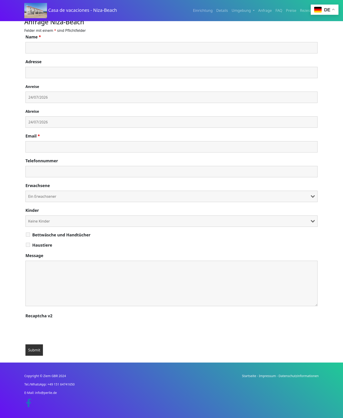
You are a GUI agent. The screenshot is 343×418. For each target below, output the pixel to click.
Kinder (32, 210)
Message (34, 255)
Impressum (267, 376)
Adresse (33, 61)
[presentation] (59, 330)
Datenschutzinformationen (298, 376)
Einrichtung (203, 10)
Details (222, 10)
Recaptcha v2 (38, 315)
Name (33, 37)
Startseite (249, 376)
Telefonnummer (41, 160)
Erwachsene (37, 185)
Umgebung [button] (241, 10)
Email (32, 136)
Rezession (308, 10)
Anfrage (265, 10)
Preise (291, 10)
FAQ (278, 10)
